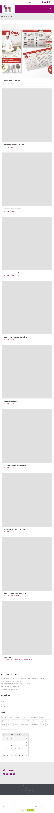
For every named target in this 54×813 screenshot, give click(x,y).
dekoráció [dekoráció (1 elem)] (17, 717)
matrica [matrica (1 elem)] (48, 721)
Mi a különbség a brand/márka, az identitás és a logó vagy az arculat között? (23, 678)
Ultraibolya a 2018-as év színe (10, 689)
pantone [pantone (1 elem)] (10, 724)
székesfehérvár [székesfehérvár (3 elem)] (35, 724)
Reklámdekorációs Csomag (23, 659)
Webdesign (27, 794)
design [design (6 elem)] (24, 717)
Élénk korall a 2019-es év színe (10, 686)
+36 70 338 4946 (36, 2)
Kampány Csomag (9, 83)
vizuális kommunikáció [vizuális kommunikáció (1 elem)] (8, 728)
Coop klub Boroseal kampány (15, 465)
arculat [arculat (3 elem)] (4, 717)
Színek (3, 707)
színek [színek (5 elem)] (43, 724)
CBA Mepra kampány (12, 81)
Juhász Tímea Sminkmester (14, 529)
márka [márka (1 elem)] (4, 724)
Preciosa (7, 657)
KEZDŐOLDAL (27, 788)
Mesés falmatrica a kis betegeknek (11, 681)
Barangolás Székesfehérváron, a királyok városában (16, 684)
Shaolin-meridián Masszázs (15, 593)
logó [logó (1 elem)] (42, 721)
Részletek (23, 810)
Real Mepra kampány (12, 401)
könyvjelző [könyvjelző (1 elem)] (35, 721)
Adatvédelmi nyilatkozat (27, 790)
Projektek (4, 704)
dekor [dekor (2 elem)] (10, 717)
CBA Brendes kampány (12, 273)
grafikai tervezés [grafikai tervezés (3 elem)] (33, 717)
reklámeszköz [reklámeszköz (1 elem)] (24, 724)
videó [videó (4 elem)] (48, 724)
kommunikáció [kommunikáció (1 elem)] (26, 721)
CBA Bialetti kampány (12, 209)
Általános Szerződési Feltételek (27, 792)
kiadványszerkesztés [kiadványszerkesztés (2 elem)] (15, 721)
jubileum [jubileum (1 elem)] (4, 721)
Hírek (2, 701)
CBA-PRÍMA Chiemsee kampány (15, 337)
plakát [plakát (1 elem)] (16, 724)
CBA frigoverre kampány (14, 145)
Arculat (6, 595)
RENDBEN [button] (30, 810)
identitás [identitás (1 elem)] (42, 717)
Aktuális (3, 699)
